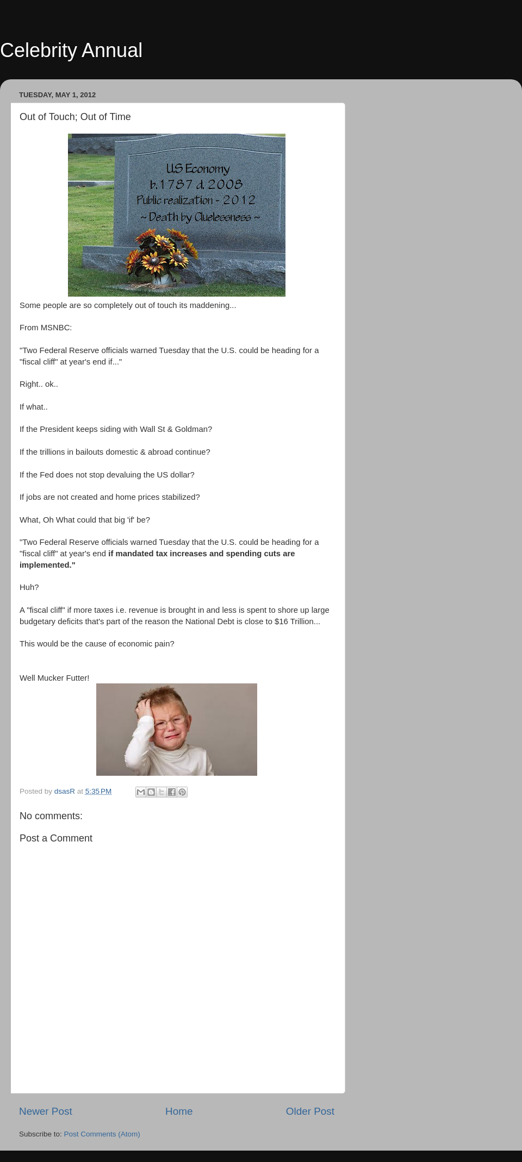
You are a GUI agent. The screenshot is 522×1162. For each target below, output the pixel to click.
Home (178, 1111)
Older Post (310, 1111)
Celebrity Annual (71, 50)
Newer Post (45, 1111)
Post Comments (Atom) (102, 1134)
